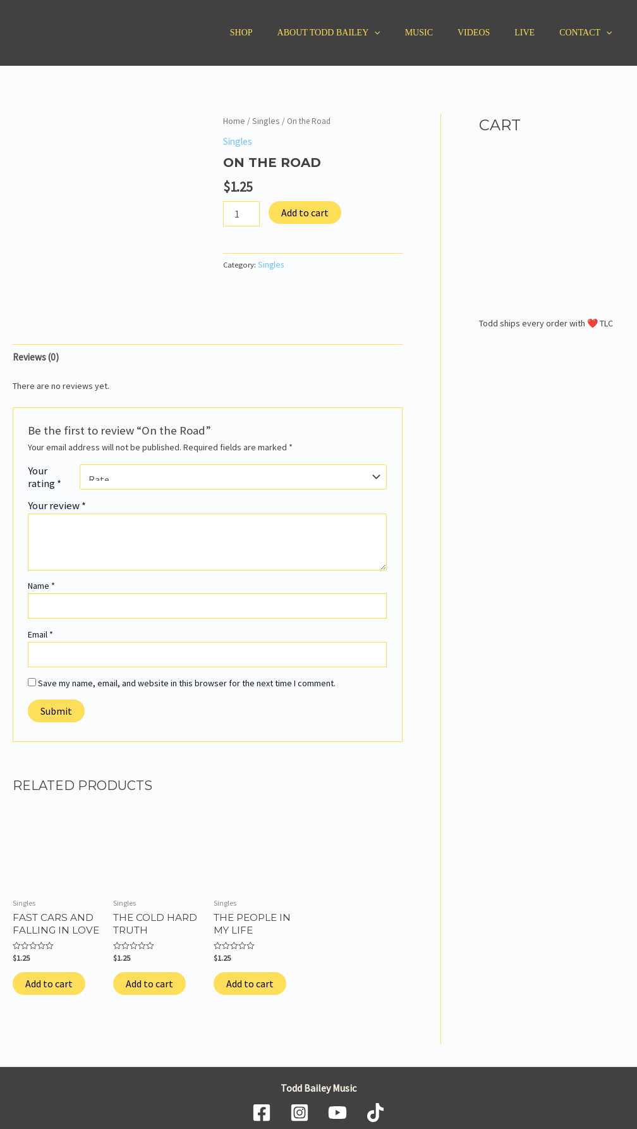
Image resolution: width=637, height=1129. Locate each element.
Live (535, 32)
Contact (589, 33)
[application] (405, 33)
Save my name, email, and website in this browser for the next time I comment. (187, 681)
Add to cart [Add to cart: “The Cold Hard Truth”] (149, 978)
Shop (279, 32)
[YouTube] (337, 1106)
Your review (57, 503)
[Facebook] (261, 1106)
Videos (491, 32)
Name (41, 583)
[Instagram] (299, 1106)
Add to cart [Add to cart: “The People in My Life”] (250, 978)
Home (233, 120)
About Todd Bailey (359, 33)
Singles (262, 120)
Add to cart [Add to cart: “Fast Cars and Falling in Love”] (49, 978)
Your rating (44, 474)
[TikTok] (375, 1106)
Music (443, 32)
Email (40, 632)
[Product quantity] (241, 212)
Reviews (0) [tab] (34, 355)
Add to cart (305, 210)
